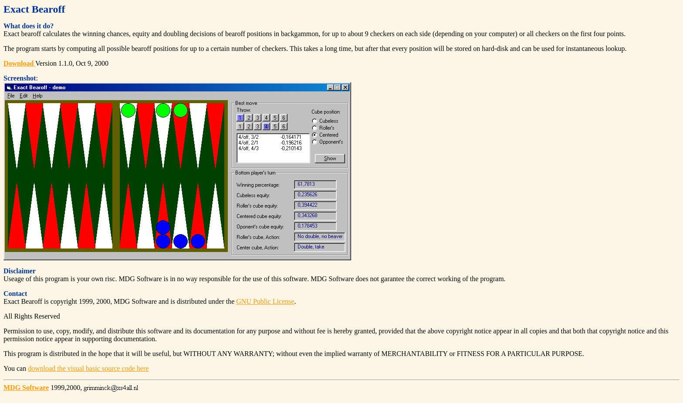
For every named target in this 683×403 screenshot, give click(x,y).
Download (18, 63)
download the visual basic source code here (88, 368)
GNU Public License (265, 301)
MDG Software (26, 387)
